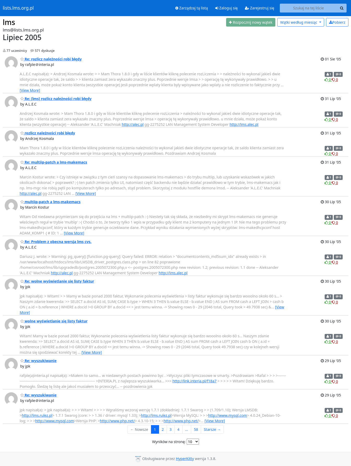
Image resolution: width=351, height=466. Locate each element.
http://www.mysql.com (227, 415)
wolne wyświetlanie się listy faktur (54, 321)
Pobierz (337, 22)
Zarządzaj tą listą (191, 7)
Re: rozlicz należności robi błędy (51, 59)
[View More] (30, 90)
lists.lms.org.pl (18, 8)
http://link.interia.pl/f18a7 (194, 380)
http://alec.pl (133, 124)
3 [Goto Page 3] (171, 429)
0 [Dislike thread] (335, 79)
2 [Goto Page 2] (163, 429)
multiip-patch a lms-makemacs (50, 201)
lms (9, 22)
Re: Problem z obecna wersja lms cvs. (56, 241)
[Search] (342, 8)
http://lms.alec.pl (243, 124)
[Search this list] (308, 8)
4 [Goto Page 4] (178, 429)
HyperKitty (185, 458)
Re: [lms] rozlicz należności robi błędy (56, 98)
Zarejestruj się (259, 7)
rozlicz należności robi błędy (47, 133)
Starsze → (212, 429)
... (186, 429)
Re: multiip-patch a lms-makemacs (53, 162)
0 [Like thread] (328, 79)
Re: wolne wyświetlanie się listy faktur (57, 281)
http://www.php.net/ (117, 420)
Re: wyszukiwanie (38, 360)
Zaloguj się (226, 7)
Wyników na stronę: (169, 441)
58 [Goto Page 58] (196, 429)
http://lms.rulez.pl (37, 415)
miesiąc (299, 22)
